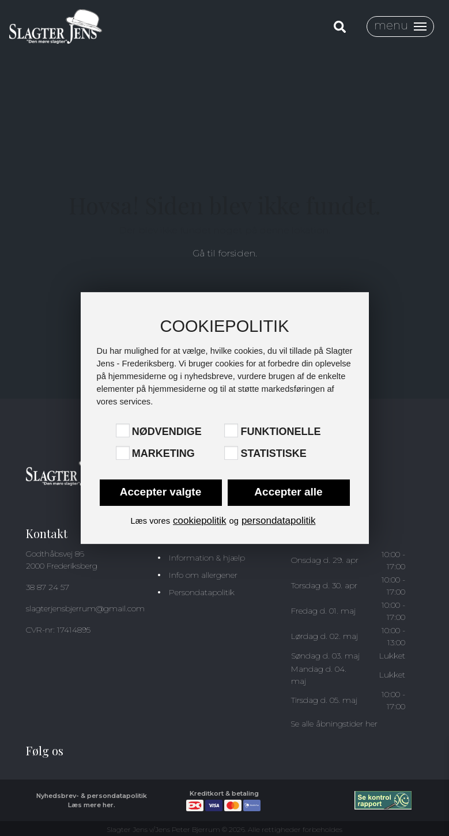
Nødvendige (167, 431)
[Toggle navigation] (400, 26)
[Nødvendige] (123, 430)
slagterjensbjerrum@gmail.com (85, 608)
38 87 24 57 (47, 587)
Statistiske (273, 454)
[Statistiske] (231, 453)
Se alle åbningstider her (334, 723)
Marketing (163, 454)
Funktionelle (280, 431)
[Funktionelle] (231, 430)
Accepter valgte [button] (161, 492)
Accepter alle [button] (288, 492)
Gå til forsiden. (225, 253)
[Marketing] (123, 453)
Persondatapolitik (202, 592)
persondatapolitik (279, 520)
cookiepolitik (200, 520)
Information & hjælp (207, 558)
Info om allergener (203, 575)
